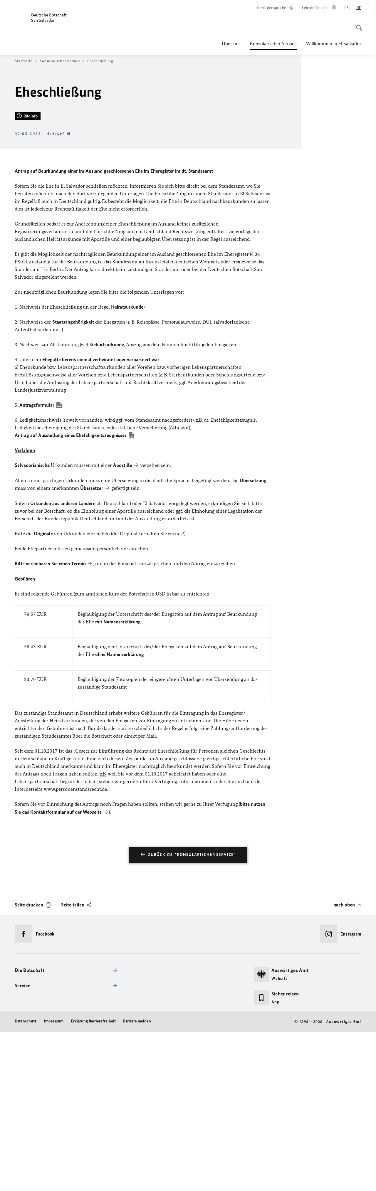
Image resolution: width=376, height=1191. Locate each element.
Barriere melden (137, 1179)
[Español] (346, 8)
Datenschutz (25, 1179)
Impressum (53, 1179)
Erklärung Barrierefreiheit (93, 1179)
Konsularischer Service (273, 43)
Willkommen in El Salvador (333, 43)
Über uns (231, 43)
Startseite (26, 61)
